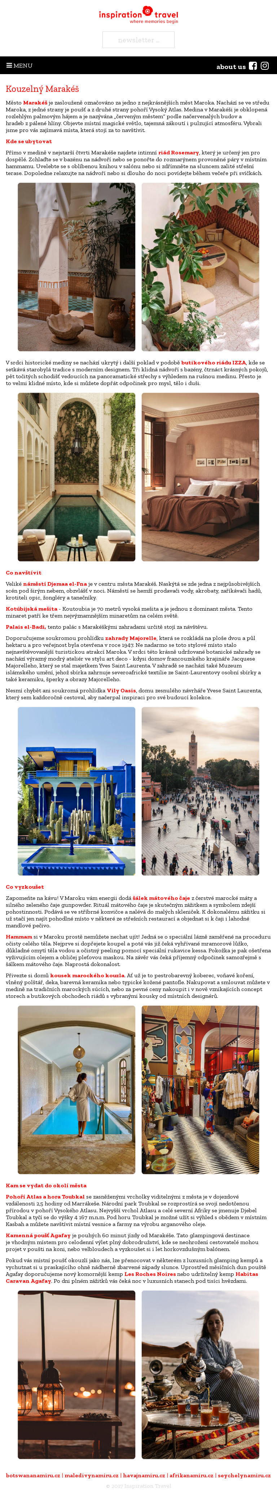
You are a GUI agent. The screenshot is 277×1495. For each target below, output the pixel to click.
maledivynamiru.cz (92, 1475)
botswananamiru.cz (33, 1475)
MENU (19, 65)
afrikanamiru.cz (192, 1475)
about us (231, 66)
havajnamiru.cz (144, 1475)
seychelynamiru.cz (244, 1475)
